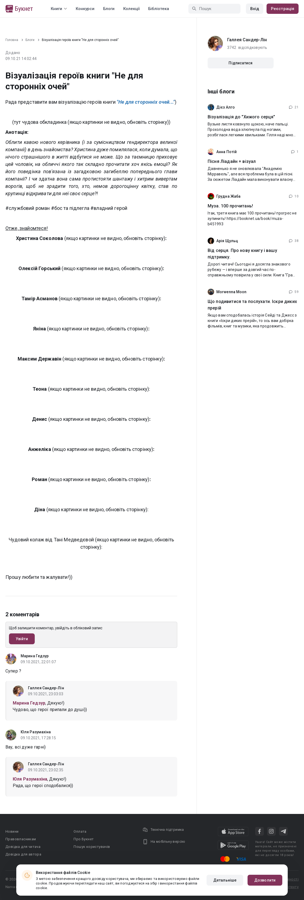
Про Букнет (84, 839)
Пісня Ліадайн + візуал (232, 161)
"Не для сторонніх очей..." (146, 102)
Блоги (109, 8)
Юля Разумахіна (36, 732)
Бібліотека (158, 8)
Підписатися (240, 63)
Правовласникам (20, 839)
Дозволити (265, 880)
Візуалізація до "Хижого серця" (241, 116)
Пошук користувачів (92, 847)
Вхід (254, 8)
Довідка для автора (23, 854)
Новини (11, 831)
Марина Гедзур (35, 656)
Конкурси (85, 8)
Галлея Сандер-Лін (46, 688)
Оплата (80, 831)
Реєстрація (282, 8)
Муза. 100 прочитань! (230, 206)
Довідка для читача (22, 847)
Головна (11, 40)
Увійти (22, 639)
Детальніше (224, 880)
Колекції (131, 8)
